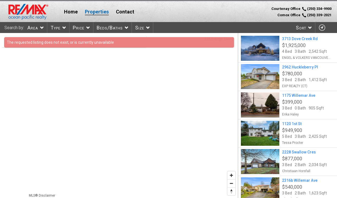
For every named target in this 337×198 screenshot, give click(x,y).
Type (55, 28)
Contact (125, 12)
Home (71, 12)
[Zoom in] (231, 175)
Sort (301, 28)
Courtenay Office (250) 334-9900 (301, 9)
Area (32, 28)
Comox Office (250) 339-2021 (304, 15)
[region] (119, 115)
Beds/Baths (110, 28)
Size (139, 28)
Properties (97, 12)
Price (78, 28)
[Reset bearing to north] (231, 191)
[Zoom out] (231, 183)
